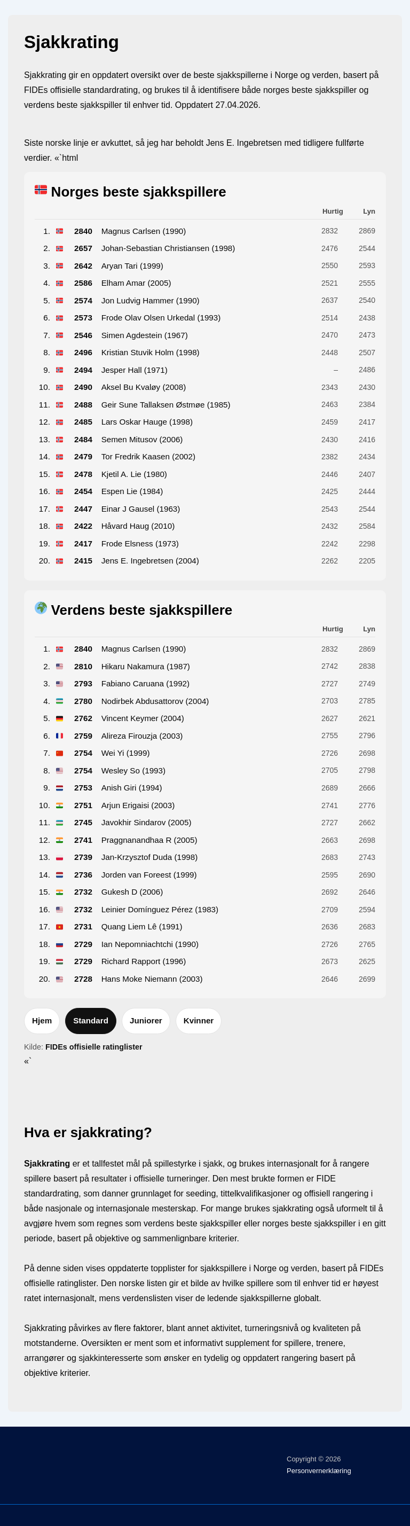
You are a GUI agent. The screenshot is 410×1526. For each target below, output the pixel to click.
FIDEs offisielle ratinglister (94, 1047)
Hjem (42, 1020)
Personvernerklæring (319, 1471)
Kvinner (199, 1020)
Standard (90, 1020)
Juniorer (146, 1020)
